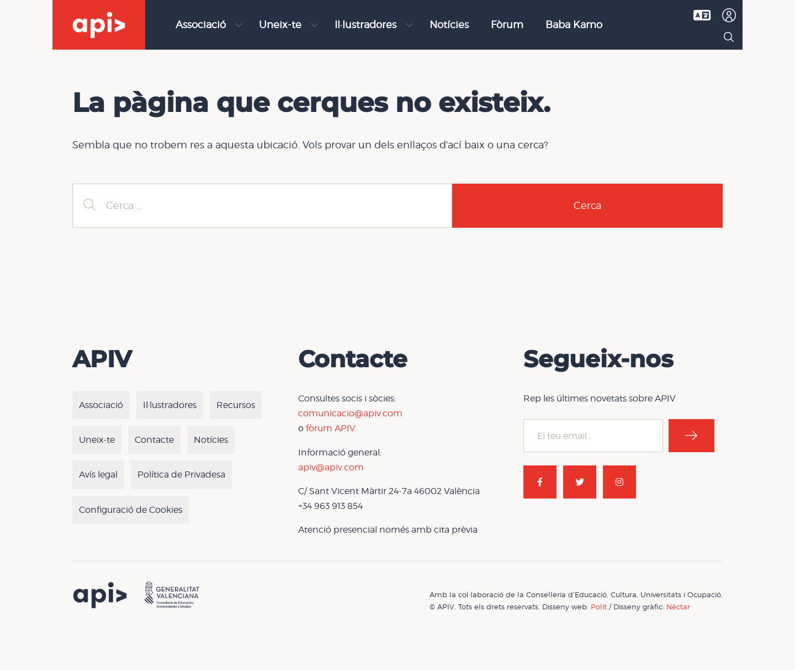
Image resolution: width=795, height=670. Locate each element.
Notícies (449, 24)
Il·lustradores (365, 24)
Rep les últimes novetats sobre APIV (599, 398)
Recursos (235, 405)
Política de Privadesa (181, 474)
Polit (599, 606)
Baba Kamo (573, 24)
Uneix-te (280, 24)
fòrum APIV (331, 428)
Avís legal (98, 474)
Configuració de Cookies (130, 510)
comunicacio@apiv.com (350, 413)
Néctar (678, 606)
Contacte (154, 440)
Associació (201, 24)
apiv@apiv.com (331, 467)
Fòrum (507, 24)
